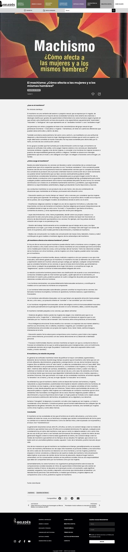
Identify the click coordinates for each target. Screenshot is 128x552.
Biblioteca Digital (106, 4)
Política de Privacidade (71, 536)
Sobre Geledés (119, 4)
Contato (67, 541)
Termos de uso (68, 532)
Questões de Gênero (34, 90)
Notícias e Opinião (78, 4)
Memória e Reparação (21, 4)
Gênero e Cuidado (37, 4)
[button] (60, 498)
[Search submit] (113, 10)
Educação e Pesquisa (49, 4)
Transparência (69, 528)
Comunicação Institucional (64, 4)
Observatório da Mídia (92, 4)
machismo (31, 492)
